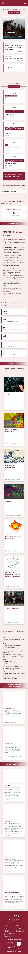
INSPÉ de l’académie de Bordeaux (12, 293)
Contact (19, 951)
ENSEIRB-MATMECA (9, 290)
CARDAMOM (6, 652)
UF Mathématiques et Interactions (12, 288)
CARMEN (5, 659)
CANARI (4, 648)
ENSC (5, 294)
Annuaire (18, 928)
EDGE (4, 664)
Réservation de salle (9, 933)
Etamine (6, 935)
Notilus (11, 935)
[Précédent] (2, 213)
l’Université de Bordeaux (9, 260)
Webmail (6, 928)
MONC (4, 671)
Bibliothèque (7, 931)
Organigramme (20, 930)
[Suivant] (25, 213)
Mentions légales (11, 951)
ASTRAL (5, 643)
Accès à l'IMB (19, 931)
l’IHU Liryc (12, 264)
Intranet (6, 930)
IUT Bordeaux (7, 291)
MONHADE (5, 675)
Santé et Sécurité (8, 936)
